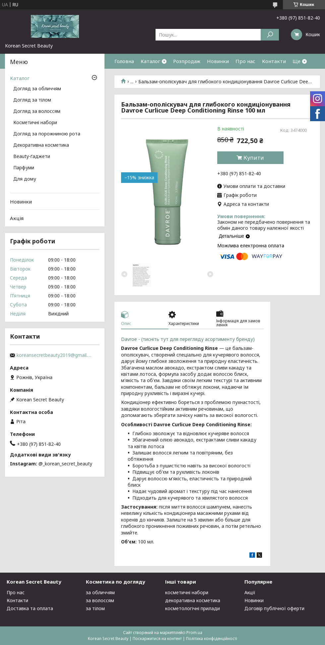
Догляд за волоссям (36, 111)
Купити (253, 157)
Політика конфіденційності (211, 638)
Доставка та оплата (30, 608)
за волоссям (100, 600)
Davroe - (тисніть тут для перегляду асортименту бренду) (189, 339)
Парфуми (23, 168)
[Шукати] (270, 34)
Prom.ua (194, 632)
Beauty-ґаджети (31, 156)
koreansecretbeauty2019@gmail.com (55, 355)
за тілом (95, 608)
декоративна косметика (192, 600)
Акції (249, 592)
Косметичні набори (35, 122)
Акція (17, 218)
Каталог (150, 61)
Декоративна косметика (41, 145)
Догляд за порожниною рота (46, 134)
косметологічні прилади (192, 608)
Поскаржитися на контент (157, 638)
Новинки (218, 61)
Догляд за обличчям (37, 89)
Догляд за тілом (32, 100)
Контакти (274, 61)
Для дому (24, 179)
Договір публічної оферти (274, 608)
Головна (124, 61)
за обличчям (100, 592)
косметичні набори (186, 592)
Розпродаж (186, 61)
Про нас (245, 61)
